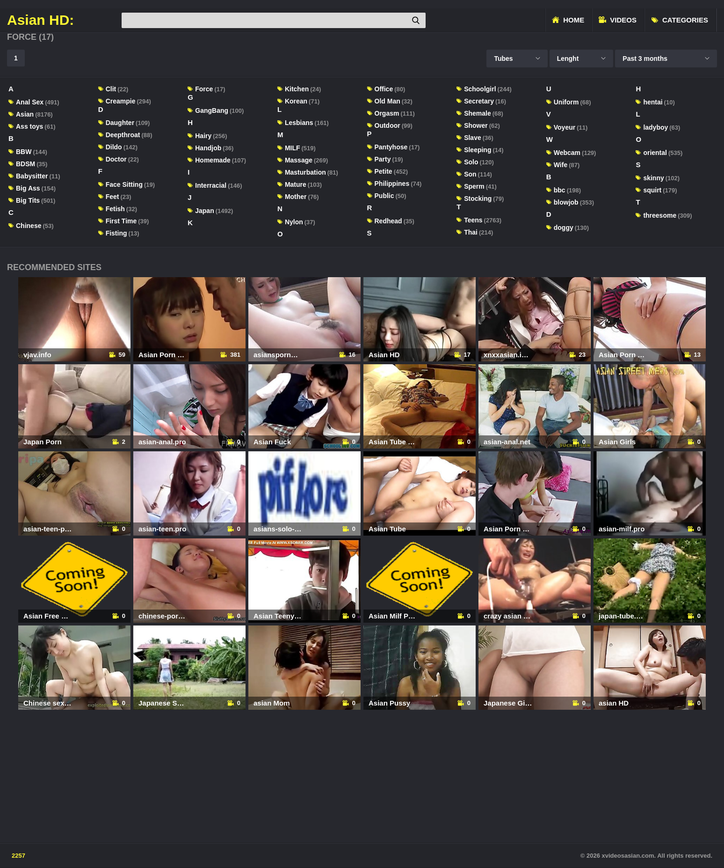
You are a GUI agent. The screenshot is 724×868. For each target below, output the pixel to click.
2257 (18, 855)
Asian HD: (40, 20)
